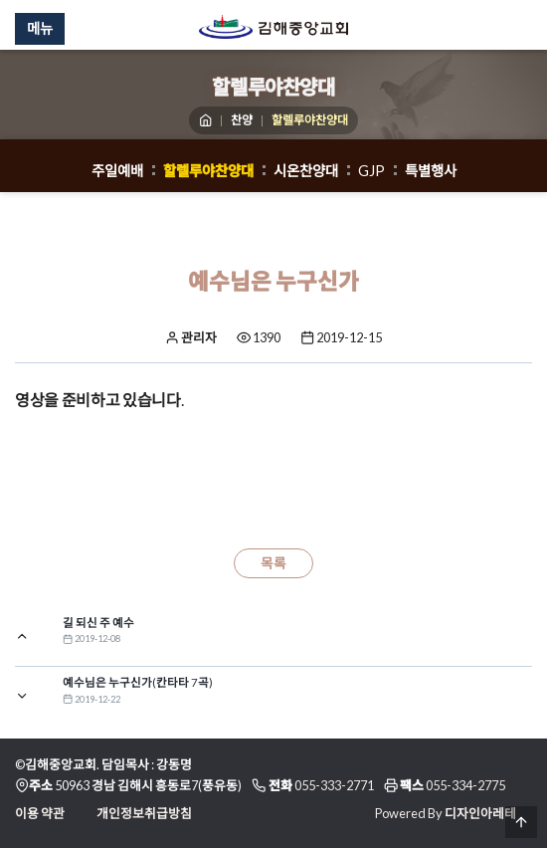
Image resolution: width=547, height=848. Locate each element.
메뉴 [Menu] (40, 28)
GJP (371, 170)
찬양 (242, 119)
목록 (273, 563)
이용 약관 (40, 813)
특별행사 (430, 170)
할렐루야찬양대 (208, 170)
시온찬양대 (306, 170)
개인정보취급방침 (144, 813)
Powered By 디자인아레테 (445, 813)
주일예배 (117, 170)
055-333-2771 (334, 785)
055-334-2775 (465, 785)
